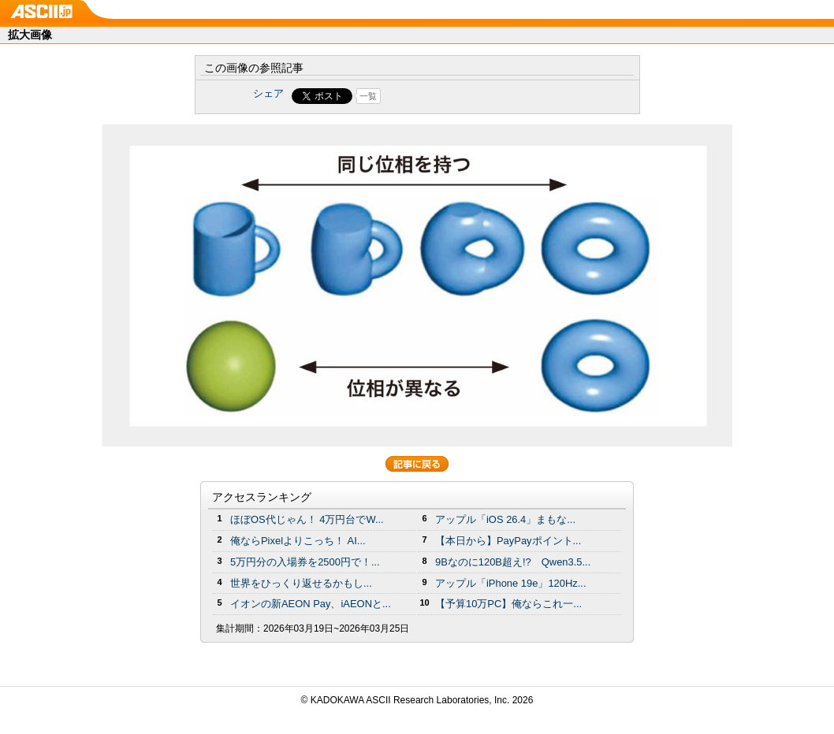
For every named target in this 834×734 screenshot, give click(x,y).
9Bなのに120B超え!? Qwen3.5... (512, 562)
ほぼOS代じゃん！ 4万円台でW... (307, 519)
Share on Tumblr (476, 96)
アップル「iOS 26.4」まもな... (505, 519)
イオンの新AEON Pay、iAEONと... (310, 604)
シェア (268, 93)
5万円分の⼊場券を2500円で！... (305, 562)
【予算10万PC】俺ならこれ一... (508, 604)
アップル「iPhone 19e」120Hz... (510, 583)
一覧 (368, 96)
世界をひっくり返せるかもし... (301, 583)
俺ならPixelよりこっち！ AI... (298, 541)
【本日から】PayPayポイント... (508, 541)
